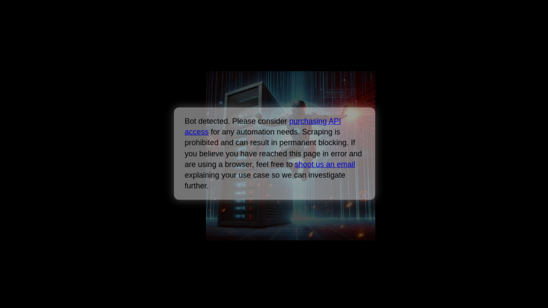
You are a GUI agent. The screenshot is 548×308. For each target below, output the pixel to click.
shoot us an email (325, 164)
